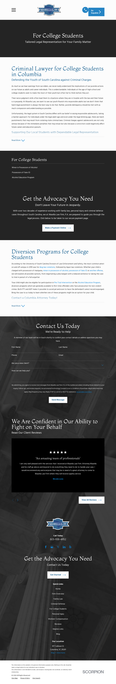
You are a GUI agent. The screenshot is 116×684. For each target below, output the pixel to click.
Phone (14, 356)
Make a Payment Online (58, 228)
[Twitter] (58, 547)
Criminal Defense (58, 604)
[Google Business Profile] (52, 547)
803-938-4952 (58, 540)
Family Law (58, 599)
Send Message (58, 400)
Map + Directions (58, 653)
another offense (96, 271)
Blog (58, 634)
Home (58, 589)
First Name (16, 348)
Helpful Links (58, 629)
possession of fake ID (78, 271)
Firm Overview (58, 594)
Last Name (63, 348)
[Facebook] (45, 547)
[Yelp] (70, 547)
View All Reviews (92, 501)
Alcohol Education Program (89, 283)
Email (61, 356)
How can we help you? (21, 371)
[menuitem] (58, 168)
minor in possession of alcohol (55, 271)
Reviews (58, 624)
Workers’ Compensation (58, 619)
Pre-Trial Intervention (63, 283)
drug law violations (47, 267)
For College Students (58, 609)
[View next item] (17, 500)
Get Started (58, 575)
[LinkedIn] (64, 547)
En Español (96, 11)
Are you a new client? (20, 364)
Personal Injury (58, 614)
